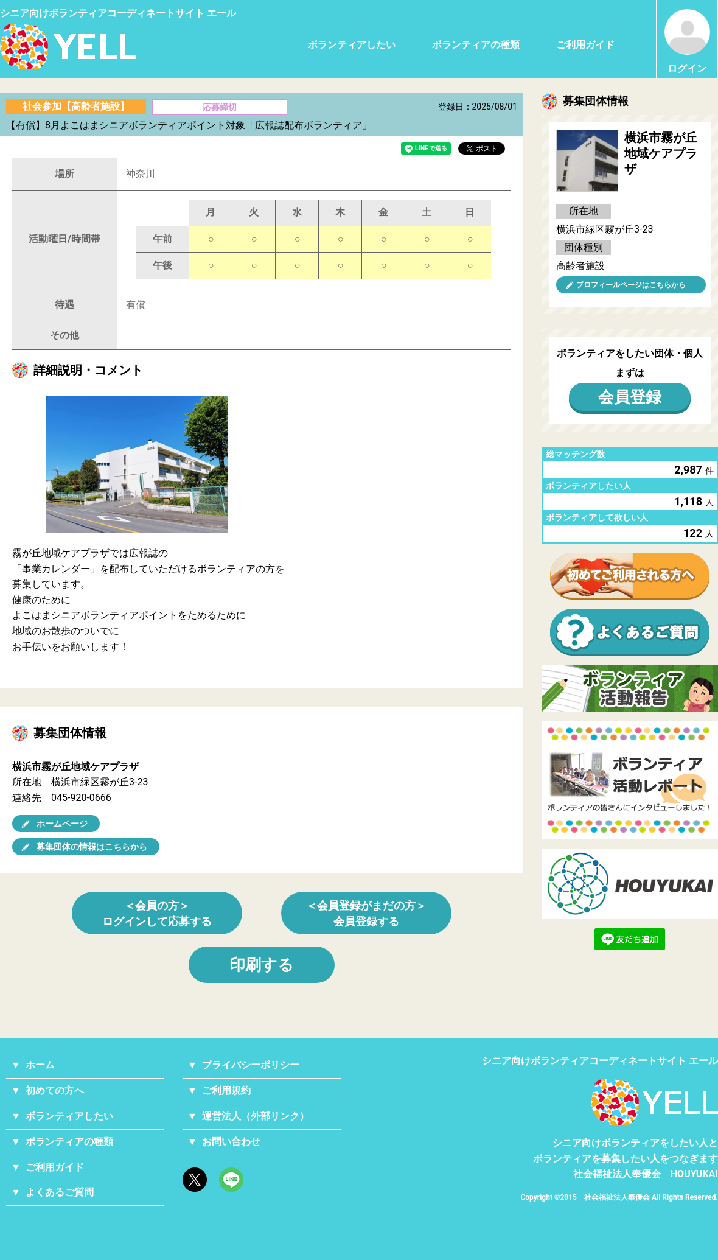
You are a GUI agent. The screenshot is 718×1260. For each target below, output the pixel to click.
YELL (654, 1102)
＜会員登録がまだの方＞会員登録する (366, 913)
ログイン (687, 41)
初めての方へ (55, 1090)
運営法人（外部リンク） (255, 1116)
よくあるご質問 (60, 1192)
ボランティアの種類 (476, 45)
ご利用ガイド (585, 45)
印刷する (261, 965)
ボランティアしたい (352, 45)
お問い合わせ (231, 1141)
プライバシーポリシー (250, 1065)
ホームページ (62, 823)
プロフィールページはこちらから (631, 285)
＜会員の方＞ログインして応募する (157, 913)
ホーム (40, 1065)
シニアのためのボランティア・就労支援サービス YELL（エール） (68, 46)
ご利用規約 (226, 1090)
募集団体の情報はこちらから (92, 847)
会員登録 (629, 397)
